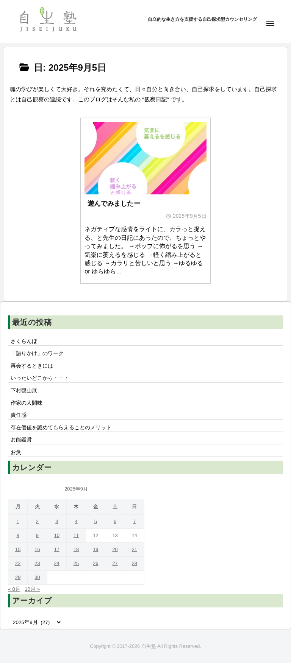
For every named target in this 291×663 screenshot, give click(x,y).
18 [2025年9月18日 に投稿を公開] (76, 549)
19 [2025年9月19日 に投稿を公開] (95, 549)
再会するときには (32, 366)
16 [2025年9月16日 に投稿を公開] (37, 549)
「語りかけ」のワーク (37, 353)
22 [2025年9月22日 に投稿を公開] (17, 563)
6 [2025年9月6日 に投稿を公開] (115, 521)
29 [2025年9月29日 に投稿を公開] (17, 577)
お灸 (16, 452)
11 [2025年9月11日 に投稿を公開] (76, 535)
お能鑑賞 (21, 440)
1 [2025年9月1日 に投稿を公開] (18, 521)
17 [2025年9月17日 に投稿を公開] (56, 549)
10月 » (32, 589)
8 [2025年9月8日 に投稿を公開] (18, 535)
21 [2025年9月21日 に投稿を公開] (134, 549)
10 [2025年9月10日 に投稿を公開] (56, 535)
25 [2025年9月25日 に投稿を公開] (76, 563)
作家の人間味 (26, 403)
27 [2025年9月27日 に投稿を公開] (114, 563)
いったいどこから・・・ (40, 378)
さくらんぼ (24, 341)
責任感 (19, 415)
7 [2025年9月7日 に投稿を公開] (134, 521)
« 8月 (14, 589)
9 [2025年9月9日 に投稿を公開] (37, 535)
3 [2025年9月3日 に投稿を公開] (56, 521)
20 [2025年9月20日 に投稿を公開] (114, 549)
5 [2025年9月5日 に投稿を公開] (95, 521)
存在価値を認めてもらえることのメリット (61, 427)
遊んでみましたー (114, 203)
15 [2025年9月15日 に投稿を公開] (17, 549)
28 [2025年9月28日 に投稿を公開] (134, 563)
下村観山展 (24, 390)
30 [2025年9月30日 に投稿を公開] (37, 577)
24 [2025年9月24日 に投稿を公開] (56, 563)
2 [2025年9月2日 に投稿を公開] (37, 521)
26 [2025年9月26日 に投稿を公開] (95, 563)
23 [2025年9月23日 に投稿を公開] (37, 563)
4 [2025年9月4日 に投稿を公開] (76, 521)
